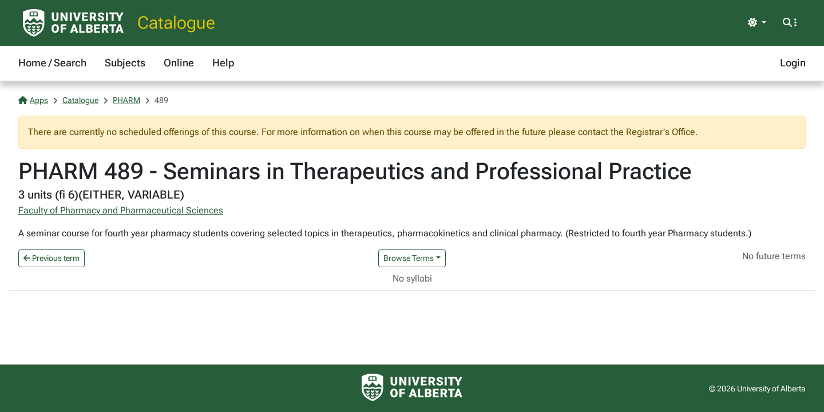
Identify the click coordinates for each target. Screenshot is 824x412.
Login (793, 63)
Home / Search (52, 63)
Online (179, 63)
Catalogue (176, 23)
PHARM (126, 100)
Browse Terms (408, 258)
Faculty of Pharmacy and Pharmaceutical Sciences (120, 210)
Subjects (125, 63)
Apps (33, 100)
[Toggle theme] (757, 23)
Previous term (51, 258)
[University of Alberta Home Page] (73, 23)
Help (223, 63)
